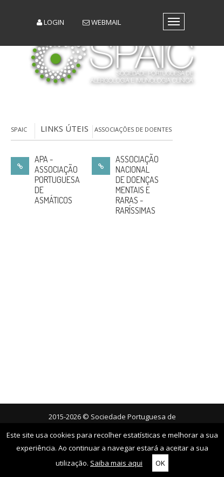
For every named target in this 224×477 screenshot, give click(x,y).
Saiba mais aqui (116, 463)
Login (50, 22)
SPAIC (19, 129)
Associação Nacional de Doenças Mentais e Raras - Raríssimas (137, 185)
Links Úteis (64, 128)
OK (160, 463)
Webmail (102, 22)
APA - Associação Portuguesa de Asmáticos (57, 180)
